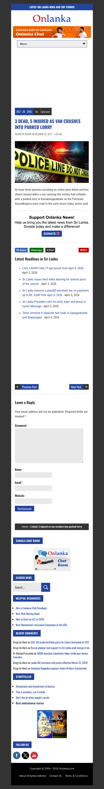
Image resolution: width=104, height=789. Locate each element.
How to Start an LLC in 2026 (30, 619)
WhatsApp (36, 250)
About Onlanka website (32, 775)
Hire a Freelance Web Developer (31, 608)
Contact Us (55, 775)
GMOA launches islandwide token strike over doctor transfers (50, 655)
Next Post (76, 387)
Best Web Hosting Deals (28, 614)
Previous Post (29, 387)
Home (25, 526)
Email (19, 482)
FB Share (21, 250)
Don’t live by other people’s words (32, 697)
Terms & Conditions (76, 775)
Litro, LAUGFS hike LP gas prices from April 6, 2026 (52, 268)
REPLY (83, 250)
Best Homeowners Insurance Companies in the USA (41, 625)
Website (20, 495)
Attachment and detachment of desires (35, 686)
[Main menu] (52, 44)
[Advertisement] (52, 78)
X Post (50, 250)
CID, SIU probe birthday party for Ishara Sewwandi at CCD (60, 642)
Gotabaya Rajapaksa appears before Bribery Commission (59, 668)
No (36, 112)
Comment (45, 112)
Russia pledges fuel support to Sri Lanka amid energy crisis (60, 648)
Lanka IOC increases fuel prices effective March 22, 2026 (59, 663)
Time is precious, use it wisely (30, 692)
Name (19, 469)
